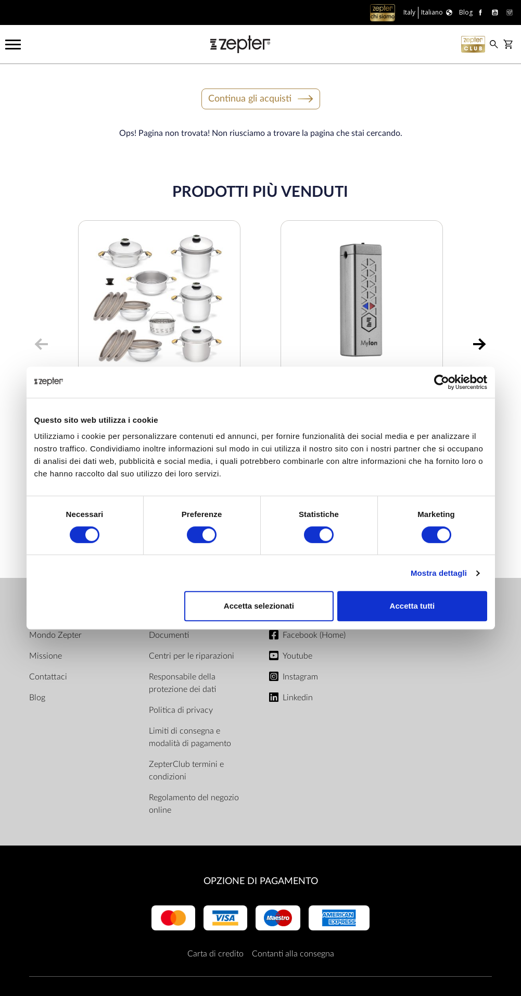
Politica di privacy (181, 710)
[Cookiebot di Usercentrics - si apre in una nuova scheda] (441, 382)
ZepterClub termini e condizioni (186, 770)
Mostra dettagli (439, 573)
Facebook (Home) (314, 635)
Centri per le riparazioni (191, 656)
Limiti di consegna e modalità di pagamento (190, 737)
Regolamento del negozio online (194, 803)
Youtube (297, 656)
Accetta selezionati (259, 605)
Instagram (300, 677)
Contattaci (48, 677)
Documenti (169, 635)
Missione (45, 656)
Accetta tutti (412, 605)
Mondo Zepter (55, 635)
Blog (37, 698)
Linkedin (298, 698)
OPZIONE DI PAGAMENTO (261, 881)
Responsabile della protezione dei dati (182, 683)
